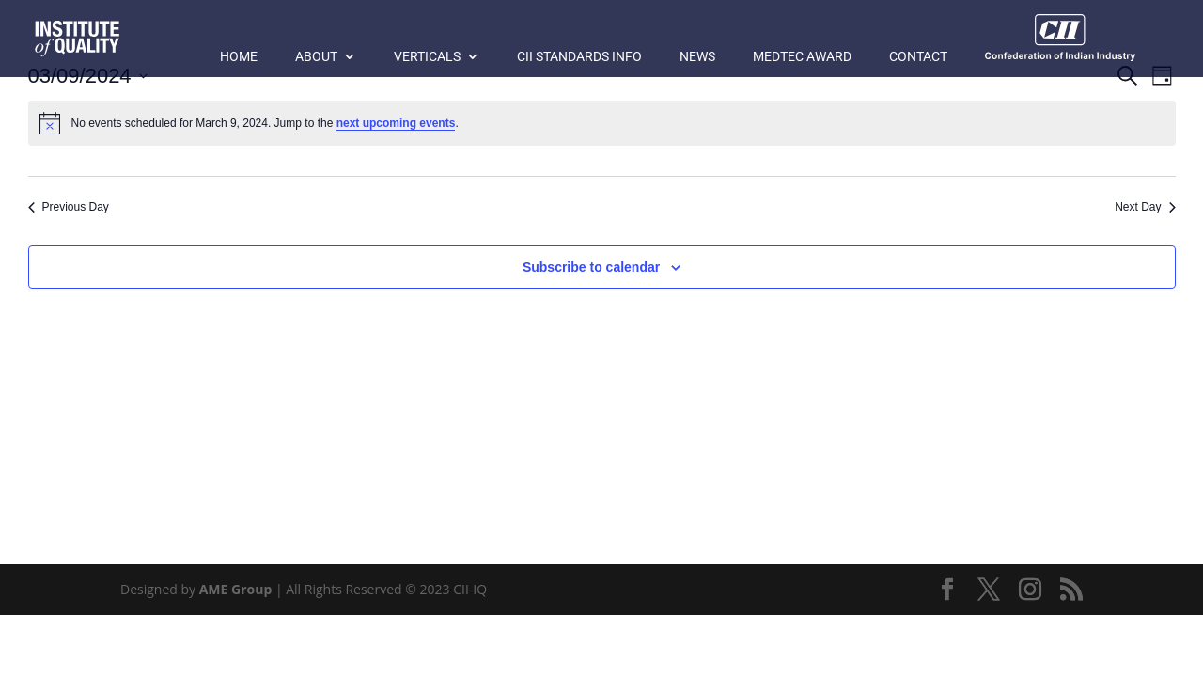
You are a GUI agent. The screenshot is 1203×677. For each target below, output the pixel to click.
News (697, 57)
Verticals (427, 57)
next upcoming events (396, 123)
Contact (918, 57)
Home (239, 57)
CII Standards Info (579, 57)
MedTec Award (802, 57)
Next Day (1145, 206)
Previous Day (68, 206)
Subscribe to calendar (591, 267)
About (316, 57)
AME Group (236, 589)
